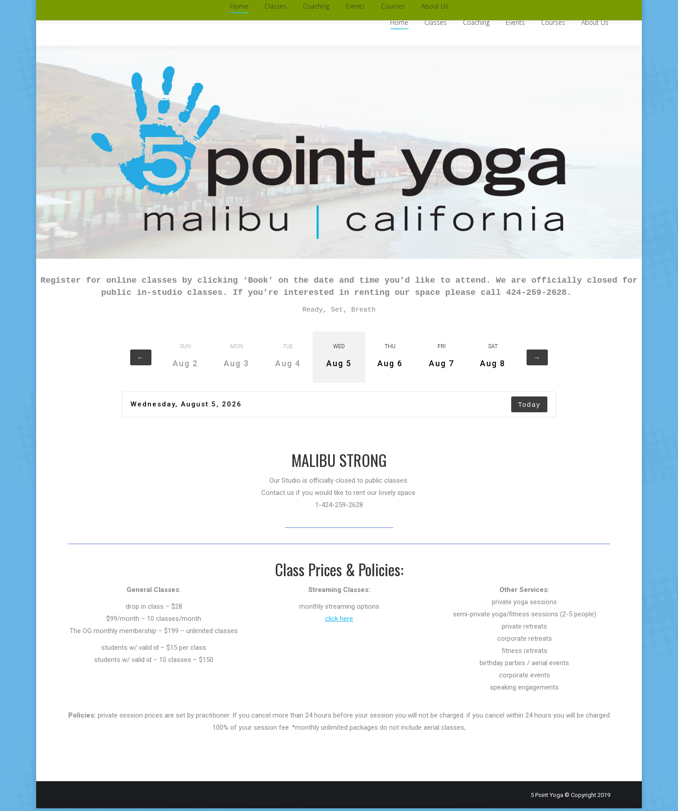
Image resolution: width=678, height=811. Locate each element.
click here (339, 621)
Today (529, 407)
